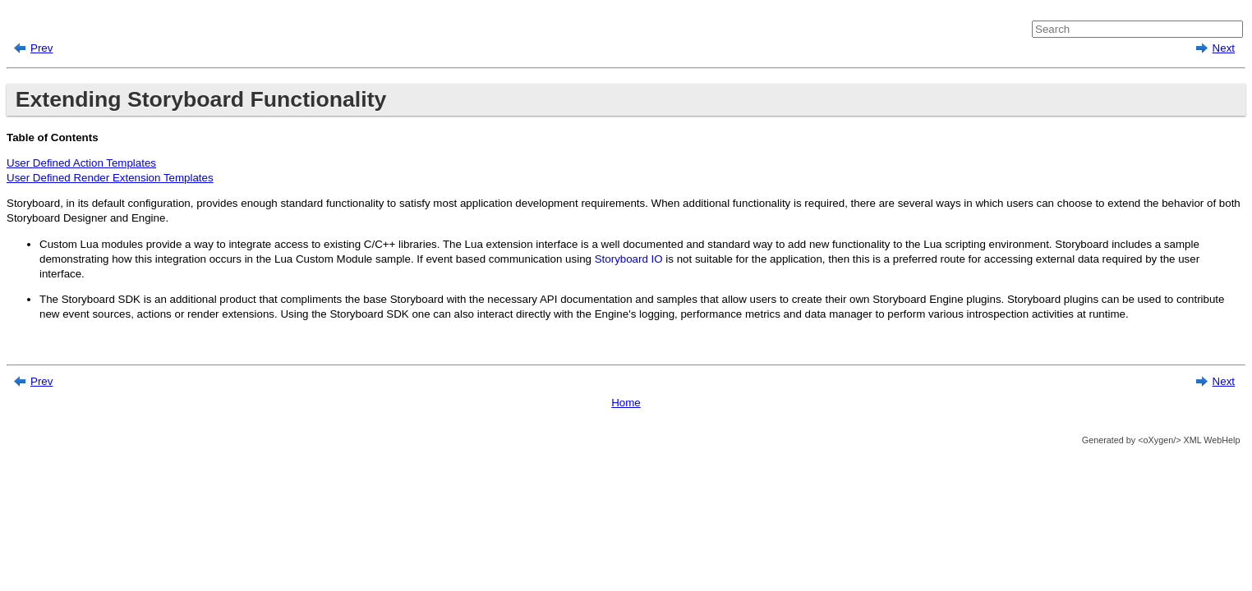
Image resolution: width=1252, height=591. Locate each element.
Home (626, 402)
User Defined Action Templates (81, 163)
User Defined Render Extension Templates (110, 178)
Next (1224, 48)
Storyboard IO (629, 259)
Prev (41, 48)
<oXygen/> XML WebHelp (1187, 440)
